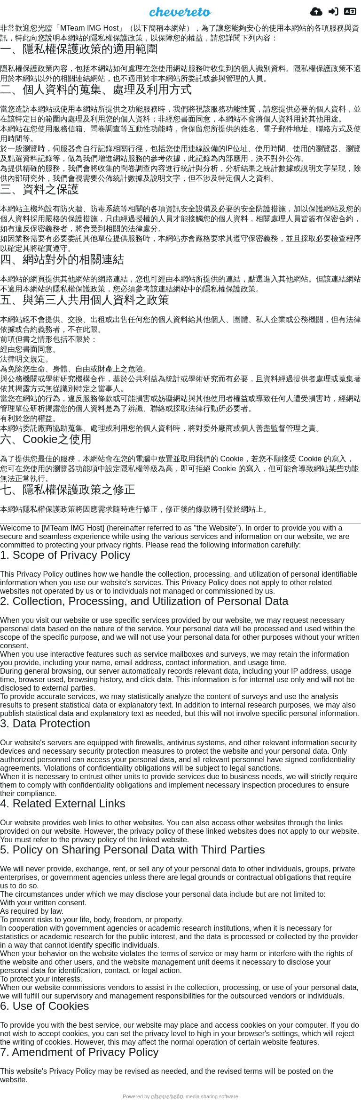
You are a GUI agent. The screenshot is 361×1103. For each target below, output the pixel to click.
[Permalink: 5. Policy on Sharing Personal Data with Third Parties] (4, 860)
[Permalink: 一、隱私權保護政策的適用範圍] (4, 60)
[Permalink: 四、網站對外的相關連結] (4, 270)
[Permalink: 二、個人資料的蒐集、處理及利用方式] (4, 100)
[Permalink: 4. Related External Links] (4, 814)
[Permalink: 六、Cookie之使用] (4, 450)
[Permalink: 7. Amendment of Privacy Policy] (4, 1063)
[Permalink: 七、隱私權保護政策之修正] (4, 500)
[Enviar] (316, 12)
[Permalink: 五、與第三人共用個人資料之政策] (4, 310)
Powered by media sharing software (180, 1096)
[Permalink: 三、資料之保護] (4, 200)
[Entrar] (333, 12)
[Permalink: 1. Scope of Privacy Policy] (4, 566)
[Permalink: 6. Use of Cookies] (4, 1017)
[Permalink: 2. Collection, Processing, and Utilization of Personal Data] (4, 612)
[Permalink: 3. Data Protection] (4, 734)
